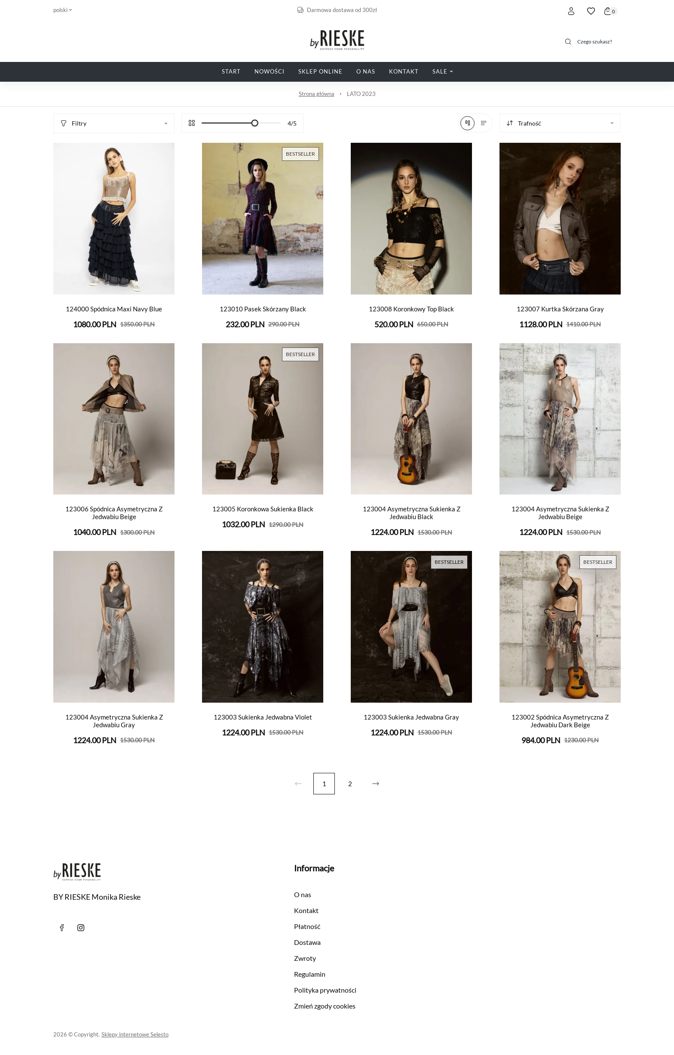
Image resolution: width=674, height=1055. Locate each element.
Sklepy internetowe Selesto (134, 1034)
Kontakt (306, 910)
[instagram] (80, 927)
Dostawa (307, 942)
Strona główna (316, 93)
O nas (302, 894)
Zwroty (305, 958)
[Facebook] (61, 927)
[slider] (254, 123)
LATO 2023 (361, 93)
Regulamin (309, 974)
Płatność (307, 926)
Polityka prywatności (325, 990)
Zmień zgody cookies (324, 1006)
